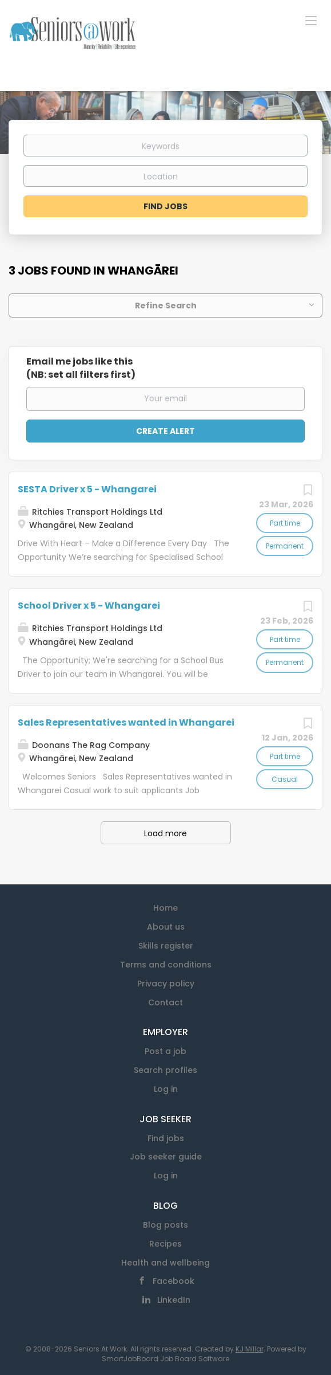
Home (165, 908)
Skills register (165, 945)
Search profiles (165, 1070)
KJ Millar (250, 1349)
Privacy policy (165, 983)
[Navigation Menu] (311, 20)
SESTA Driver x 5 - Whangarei (87, 489)
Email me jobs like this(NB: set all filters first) (80, 368)
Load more (165, 833)
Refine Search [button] (166, 305)
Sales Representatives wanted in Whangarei (126, 722)
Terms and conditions (166, 964)
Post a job (165, 1051)
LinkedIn (173, 1300)
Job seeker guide (166, 1156)
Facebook (173, 1281)
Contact (165, 1002)
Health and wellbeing (165, 1262)
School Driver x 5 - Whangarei (89, 605)
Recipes (165, 1243)
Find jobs (165, 1138)
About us (166, 927)
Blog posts (165, 1225)
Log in (166, 1089)
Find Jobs (165, 206)
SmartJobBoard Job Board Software (165, 1359)
